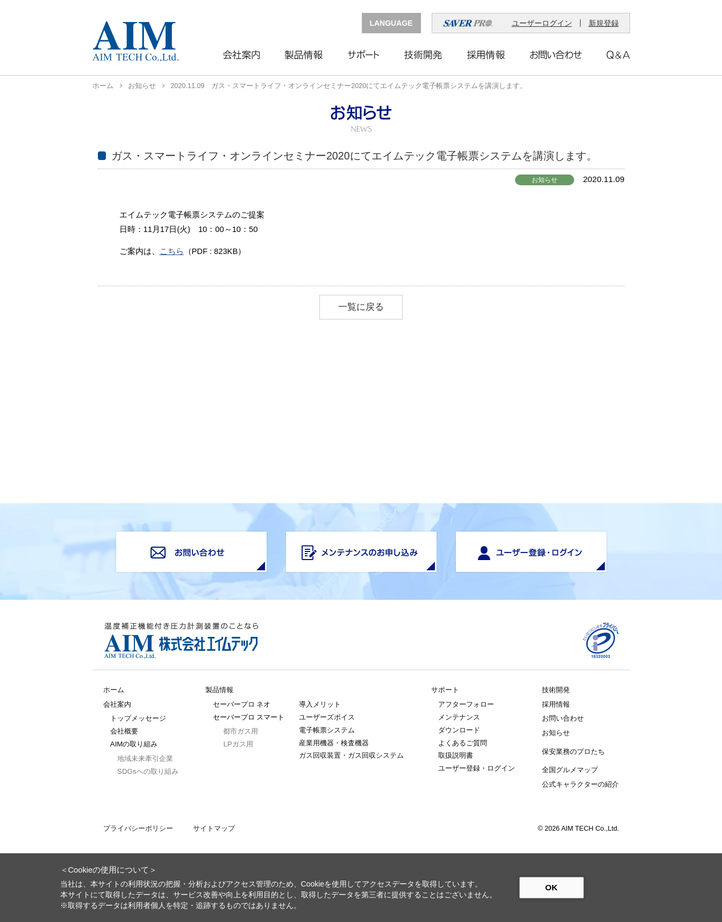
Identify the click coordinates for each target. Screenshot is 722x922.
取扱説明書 (455, 755)
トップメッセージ (138, 718)
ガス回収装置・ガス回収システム (351, 755)
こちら (172, 251)
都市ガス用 (240, 731)
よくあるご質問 (462, 743)
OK (551, 887)
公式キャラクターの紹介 (580, 784)
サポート (445, 690)
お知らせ (142, 86)
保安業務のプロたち (573, 751)
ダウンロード (459, 730)
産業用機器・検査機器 (334, 743)
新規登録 (604, 23)
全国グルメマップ (570, 770)
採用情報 (556, 704)
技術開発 (556, 690)
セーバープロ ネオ (242, 704)
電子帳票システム (327, 730)
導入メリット (320, 704)
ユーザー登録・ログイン (476, 768)
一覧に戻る (361, 307)
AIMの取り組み (134, 744)
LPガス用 (238, 744)
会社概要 (124, 731)
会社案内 (117, 704)
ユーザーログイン (542, 23)
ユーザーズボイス (327, 717)
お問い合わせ (563, 718)
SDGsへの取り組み (147, 771)
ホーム (102, 86)
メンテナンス (459, 717)
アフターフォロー (466, 704)
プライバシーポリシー (138, 828)
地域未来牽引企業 (145, 758)
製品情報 (219, 690)
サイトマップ (214, 828)
